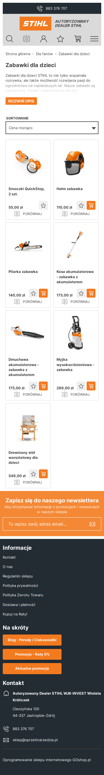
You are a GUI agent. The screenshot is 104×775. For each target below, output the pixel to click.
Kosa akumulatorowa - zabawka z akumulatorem (75, 276)
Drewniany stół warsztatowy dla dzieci (23, 457)
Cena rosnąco (21, 128)
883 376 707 (56, 8)
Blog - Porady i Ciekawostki (32, 640)
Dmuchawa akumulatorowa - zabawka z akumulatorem (24, 367)
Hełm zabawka (70, 188)
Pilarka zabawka (23, 271)
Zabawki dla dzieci (74, 54)
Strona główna (18, 54)
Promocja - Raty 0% (32, 654)
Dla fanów (44, 54)
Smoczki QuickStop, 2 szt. (27, 191)
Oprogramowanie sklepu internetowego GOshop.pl (47, 760)
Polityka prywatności (20, 585)
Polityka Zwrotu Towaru (23, 595)
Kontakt (9, 557)
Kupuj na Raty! (15, 614)
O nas (8, 566)
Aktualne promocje (32, 668)
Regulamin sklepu (18, 576)
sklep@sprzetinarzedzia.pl (35, 740)
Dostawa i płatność (19, 604)
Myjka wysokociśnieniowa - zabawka (75, 364)
